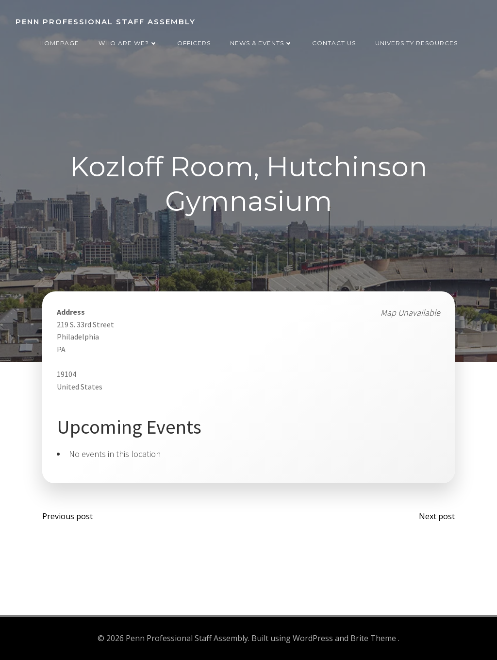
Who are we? (128, 43)
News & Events (261, 43)
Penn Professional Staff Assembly (106, 21)
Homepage (59, 43)
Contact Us (334, 43)
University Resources (416, 43)
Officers (194, 43)
